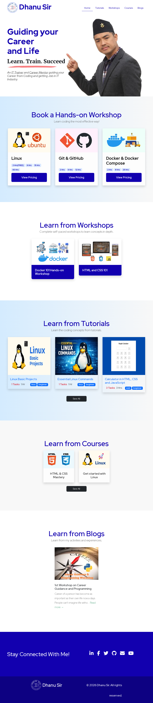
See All (76, 398)
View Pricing (29, 177)
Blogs (140, 8)
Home (87, 8)
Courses (128, 8)
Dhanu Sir (52, 685)
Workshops (114, 8)
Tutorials (99, 8)
